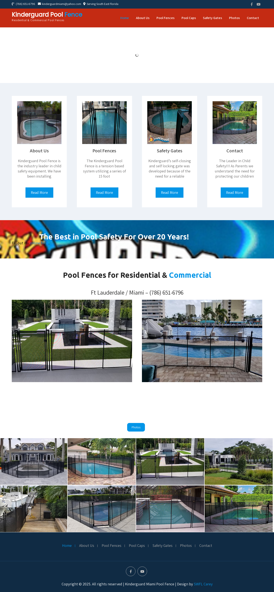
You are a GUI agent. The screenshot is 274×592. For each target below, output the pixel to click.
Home (124, 18)
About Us (142, 18)
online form (39, 242)
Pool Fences (165, 18)
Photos (234, 18)
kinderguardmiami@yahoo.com (59, 4)
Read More (39, 192)
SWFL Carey (203, 584)
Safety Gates (212, 18)
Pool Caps (189, 18)
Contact (253, 18)
